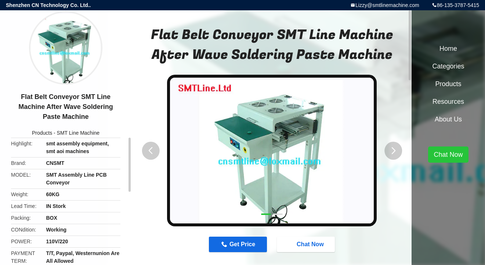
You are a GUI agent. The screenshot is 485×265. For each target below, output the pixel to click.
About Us (448, 119)
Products (42, 133)
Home (448, 48)
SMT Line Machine (78, 133)
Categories (448, 66)
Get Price (242, 244)
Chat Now (306, 244)
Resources (448, 101)
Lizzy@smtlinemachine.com (387, 5)
